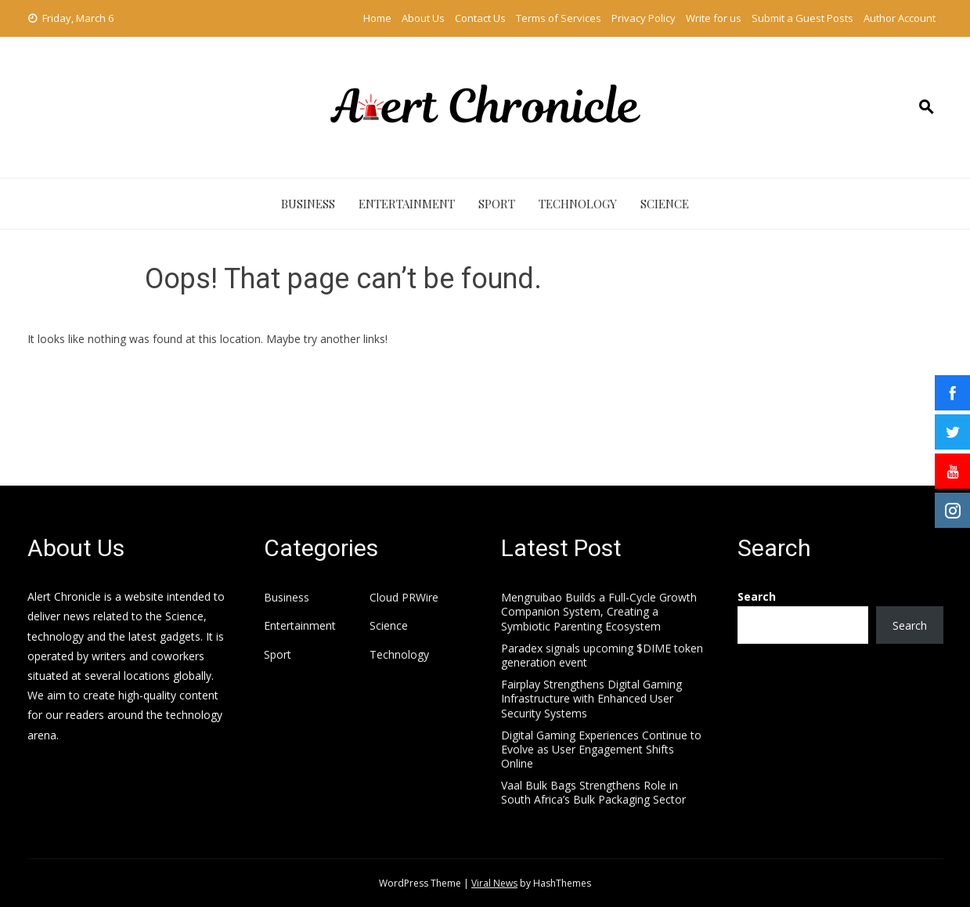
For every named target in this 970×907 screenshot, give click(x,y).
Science (664, 203)
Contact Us (480, 18)
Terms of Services (558, 18)
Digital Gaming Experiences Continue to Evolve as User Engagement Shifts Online (601, 749)
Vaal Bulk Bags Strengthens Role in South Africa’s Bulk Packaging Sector (593, 792)
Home (377, 18)
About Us (423, 18)
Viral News (494, 883)
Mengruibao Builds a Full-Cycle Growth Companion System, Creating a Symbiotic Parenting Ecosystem (599, 611)
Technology (578, 203)
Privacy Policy (643, 18)
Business (308, 203)
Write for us (713, 18)
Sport (496, 203)
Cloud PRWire (404, 598)
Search (756, 596)
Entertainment (407, 203)
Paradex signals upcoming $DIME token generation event (602, 655)
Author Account (900, 18)
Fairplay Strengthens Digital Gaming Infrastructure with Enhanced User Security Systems (591, 698)
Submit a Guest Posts (802, 18)
